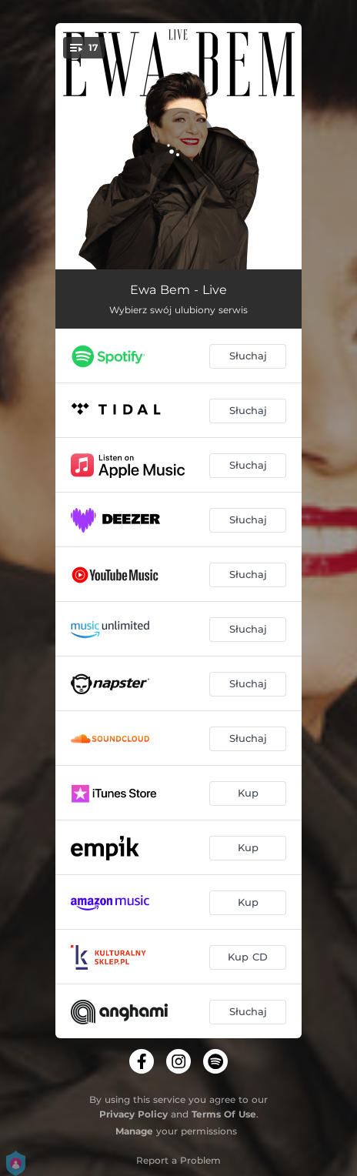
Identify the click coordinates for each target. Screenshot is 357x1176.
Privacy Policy (133, 1114)
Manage (134, 1131)
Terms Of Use (224, 1114)
